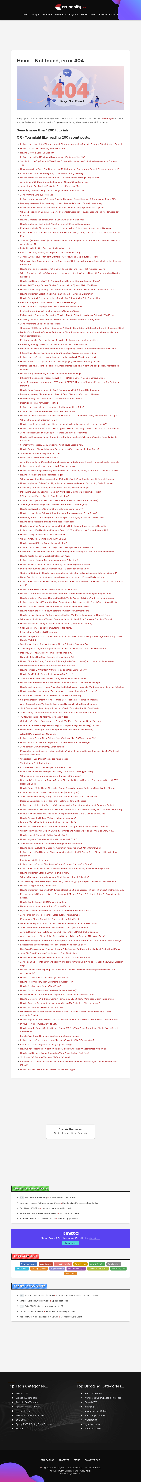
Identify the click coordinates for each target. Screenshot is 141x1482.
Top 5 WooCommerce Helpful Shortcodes (40, 453)
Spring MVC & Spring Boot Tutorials (34, 1424)
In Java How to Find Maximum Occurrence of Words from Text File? (52, 157)
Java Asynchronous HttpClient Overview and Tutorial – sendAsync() (53, 504)
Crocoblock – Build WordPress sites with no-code (44, 759)
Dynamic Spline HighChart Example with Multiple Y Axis (47, 657)
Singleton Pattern (28, 1264)
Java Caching (45, 1264)
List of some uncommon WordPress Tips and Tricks (45, 906)
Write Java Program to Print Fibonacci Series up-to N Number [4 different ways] (58, 923)
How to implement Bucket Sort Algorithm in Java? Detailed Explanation (55, 224)
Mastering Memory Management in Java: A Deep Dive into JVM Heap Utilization (59, 394)
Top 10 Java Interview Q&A (32, 1311)
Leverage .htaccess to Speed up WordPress (40, 1203)
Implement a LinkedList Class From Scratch (39, 1317)
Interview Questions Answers (31, 1415)
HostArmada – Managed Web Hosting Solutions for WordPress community (56, 729)
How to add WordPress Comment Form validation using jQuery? (51, 509)
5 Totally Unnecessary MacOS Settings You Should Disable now (51, 445)
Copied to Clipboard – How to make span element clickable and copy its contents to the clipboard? (68, 573)
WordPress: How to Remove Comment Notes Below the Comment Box (54, 644)
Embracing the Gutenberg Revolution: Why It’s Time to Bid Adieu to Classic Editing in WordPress (67, 315)
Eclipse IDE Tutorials (26, 1397)
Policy (88, 1471)
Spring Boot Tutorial (61, 1301)
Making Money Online (96, 1411)
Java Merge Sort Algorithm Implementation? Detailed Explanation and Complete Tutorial (63, 648)
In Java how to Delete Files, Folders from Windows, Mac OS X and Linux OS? (58, 738)
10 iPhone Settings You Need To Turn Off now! (77, 1295)
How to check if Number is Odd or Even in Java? (43, 835)
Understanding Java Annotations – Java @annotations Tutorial (51, 398)
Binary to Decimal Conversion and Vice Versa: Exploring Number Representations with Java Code (68, 348)
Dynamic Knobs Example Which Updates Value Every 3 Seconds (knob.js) (56, 910)
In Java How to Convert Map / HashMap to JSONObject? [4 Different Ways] (57, 1040)
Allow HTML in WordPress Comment (38, 734)
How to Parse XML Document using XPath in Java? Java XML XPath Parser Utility (60, 298)
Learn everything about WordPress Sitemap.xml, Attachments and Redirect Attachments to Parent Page (70, 940)
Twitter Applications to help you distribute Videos (44, 717)
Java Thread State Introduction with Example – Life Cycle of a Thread (54, 927)
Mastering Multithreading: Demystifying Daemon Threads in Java (52, 190)
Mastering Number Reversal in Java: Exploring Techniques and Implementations (59, 340)
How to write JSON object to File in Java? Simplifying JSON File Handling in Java (60, 361)
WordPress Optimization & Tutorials (103, 1397)
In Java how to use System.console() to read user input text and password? (56, 547)
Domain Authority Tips (98, 1268)
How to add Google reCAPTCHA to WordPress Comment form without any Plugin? (60, 281)
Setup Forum (70, 1273)
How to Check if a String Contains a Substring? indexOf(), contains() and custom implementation (67, 661)
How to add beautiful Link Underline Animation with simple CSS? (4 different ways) (60, 848)
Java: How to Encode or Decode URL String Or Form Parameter (51, 843)
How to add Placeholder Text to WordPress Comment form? (49, 589)
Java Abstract (80, 1264)
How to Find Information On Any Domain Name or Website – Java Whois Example (60, 682)
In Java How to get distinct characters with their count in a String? (52, 407)
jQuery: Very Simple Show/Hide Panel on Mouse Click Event (49, 919)
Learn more (70, 1243)
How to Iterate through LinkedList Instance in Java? (45, 556)
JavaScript (21, 1419)
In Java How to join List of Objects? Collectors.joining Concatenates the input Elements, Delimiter (68, 805)
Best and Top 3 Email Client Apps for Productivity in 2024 (48, 822)
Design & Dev (23, 1411)
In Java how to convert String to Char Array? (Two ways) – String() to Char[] (56, 771)
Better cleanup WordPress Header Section (39, 1213)
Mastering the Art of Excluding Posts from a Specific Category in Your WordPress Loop (62, 517)
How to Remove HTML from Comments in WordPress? (46, 981)
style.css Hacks (92, 1424)
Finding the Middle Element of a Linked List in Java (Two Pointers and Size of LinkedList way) (65, 228)
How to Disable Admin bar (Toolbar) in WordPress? (44, 977)
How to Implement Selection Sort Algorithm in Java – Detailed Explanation (56, 294)
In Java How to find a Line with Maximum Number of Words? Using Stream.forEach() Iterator (64, 868)
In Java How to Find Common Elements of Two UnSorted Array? (51, 695)
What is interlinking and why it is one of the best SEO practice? (51, 776)
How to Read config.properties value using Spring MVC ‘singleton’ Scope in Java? (60, 1003)
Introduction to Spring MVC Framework (39, 632)
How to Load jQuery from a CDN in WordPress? (43, 534)
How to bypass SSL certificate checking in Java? (43, 543)
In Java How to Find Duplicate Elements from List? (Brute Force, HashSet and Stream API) (64, 530)
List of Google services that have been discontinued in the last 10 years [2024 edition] (62, 577)
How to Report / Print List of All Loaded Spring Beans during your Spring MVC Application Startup (67, 788)
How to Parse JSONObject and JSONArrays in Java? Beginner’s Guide (55, 564)
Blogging (89, 1406)
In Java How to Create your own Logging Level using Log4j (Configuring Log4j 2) (59, 357)
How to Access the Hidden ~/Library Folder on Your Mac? (48, 818)
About (52, 1471)
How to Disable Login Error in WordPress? (40, 986)
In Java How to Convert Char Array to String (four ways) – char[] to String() (56, 864)
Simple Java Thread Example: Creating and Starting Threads (49, 1036)
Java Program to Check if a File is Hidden (40, 323)
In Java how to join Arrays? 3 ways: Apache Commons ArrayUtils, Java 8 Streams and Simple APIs (68, 199)
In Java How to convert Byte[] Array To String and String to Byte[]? (52, 173)
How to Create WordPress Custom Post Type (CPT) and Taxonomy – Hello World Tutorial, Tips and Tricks (71, 428)
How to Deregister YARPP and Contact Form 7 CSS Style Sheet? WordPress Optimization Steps (67, 999)
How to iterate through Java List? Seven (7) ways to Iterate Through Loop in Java (59, 177)
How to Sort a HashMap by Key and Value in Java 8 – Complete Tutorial (55, 957)
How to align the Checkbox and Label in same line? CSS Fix (49, 839)
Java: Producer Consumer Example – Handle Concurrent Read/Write (53, 432)
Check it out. (94, 1238)
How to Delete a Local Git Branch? (37, 152)
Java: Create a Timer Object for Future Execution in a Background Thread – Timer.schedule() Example (69, 462)
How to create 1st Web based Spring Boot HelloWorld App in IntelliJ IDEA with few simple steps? (67, 598)
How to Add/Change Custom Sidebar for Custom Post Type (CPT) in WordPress (58, 285)
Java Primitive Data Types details (36, 194)
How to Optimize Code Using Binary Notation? (43, 148)
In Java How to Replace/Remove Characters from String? (48, 411)
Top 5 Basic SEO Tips (29, 1208)
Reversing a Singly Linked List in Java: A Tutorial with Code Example (53, 344)
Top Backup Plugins (76, 1268)
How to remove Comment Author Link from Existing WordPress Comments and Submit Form (65, 615)
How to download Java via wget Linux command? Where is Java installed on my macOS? (63, 424)
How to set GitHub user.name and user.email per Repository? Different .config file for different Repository (71, 809)
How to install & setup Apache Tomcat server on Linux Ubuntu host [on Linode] (58, 691)
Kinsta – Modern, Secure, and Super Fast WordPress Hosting (50, 252)
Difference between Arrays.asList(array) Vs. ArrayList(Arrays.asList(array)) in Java (59, 725)
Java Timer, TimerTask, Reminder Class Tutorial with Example (50, 915)
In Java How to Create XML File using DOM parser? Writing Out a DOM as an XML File (62, 813)
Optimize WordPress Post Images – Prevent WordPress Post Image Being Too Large (61, 721)
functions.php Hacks (95, 1415)
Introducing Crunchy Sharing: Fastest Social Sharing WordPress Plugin (54, 487)
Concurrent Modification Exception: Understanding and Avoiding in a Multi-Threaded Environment (67, 551)
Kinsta (97, 1467)
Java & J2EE (22, 1393)
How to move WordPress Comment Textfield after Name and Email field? (55, 606)
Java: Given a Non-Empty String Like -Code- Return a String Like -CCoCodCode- (59, 796)
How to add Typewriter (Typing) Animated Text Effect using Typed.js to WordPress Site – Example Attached (72, 687)
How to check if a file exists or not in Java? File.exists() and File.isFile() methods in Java (62, 269)
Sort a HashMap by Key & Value (60, 1311)
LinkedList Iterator (63, 1264)
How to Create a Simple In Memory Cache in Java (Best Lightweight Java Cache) (59, 449)
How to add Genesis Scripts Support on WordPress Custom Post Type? (54, 1053)
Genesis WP (91, 1402)
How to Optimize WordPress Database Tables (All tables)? (48, 990)
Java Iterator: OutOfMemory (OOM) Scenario (42, 746)
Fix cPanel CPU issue (69, 1213)
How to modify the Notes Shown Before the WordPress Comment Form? (55, 610)
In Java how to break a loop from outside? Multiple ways (47, 466)
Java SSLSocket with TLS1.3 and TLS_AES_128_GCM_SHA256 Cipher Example (59, 932)
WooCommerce (93, 1428)
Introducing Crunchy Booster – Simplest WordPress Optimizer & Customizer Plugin (60, 492)
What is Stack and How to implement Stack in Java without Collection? (54, 877)
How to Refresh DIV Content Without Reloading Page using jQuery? (53, 670)
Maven (19, 1428)
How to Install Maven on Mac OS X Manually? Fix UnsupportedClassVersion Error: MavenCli (65, 826)
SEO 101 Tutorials (93, 1393)
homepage (107, 118)
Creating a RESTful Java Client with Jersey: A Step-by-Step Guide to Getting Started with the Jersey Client (72, 328)
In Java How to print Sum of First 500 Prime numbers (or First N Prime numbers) (59, 500)
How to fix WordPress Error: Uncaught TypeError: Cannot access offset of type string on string (65, 593)
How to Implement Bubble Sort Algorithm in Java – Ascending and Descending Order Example (66, 483)
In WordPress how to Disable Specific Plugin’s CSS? (45, 767)
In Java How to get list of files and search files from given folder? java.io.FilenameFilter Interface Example (71, 144)
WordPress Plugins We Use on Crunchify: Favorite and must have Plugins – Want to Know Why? (67, 830)
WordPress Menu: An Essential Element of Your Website (47, 665)
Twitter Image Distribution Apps (35, 763)
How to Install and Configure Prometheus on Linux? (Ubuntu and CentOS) (56, 623)
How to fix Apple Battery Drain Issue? (39, 885)
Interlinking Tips (118, 1268)
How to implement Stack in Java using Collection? (44, 872)
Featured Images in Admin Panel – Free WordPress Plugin (48, 302)
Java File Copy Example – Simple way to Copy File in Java (48, 953)
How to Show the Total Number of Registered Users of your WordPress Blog (57, 994)
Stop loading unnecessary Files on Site (80, 1203)
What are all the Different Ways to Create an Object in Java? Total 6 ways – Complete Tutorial (66, 619)
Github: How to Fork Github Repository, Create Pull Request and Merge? (55, 742)
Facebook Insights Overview (34, 860)
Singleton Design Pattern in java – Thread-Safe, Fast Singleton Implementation (59, 699)
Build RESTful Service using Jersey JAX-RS (44, 1306)
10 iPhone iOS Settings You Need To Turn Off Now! (45, 1057)
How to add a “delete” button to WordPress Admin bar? (47, 521)
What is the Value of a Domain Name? (39, 420)
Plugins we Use (57, 1268)
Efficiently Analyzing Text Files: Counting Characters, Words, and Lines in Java (58, 353)
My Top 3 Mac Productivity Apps (39, 1295)
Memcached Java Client (71, 1317)
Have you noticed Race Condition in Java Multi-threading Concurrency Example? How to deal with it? (69, 169)
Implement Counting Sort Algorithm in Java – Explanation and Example (55, 568)
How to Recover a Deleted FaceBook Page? (41, 474)
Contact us (76, 1473)
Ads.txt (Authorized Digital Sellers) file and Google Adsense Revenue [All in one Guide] (62, 936)
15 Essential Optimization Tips (62, 1197)
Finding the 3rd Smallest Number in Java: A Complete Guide (49, 311)
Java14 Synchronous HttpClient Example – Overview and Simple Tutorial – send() (60, 256)
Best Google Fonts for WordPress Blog (39, 403)
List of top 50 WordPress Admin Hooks (39, 457)
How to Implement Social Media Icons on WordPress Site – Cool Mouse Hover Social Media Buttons (69, 1019)
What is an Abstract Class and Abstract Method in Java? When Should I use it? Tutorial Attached (67, 479)
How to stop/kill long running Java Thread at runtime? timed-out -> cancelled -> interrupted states (67, 289)
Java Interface (114, 1264)
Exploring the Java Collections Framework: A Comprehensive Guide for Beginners (60, 319)
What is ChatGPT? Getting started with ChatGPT (44, 538)
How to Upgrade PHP (68, 1218)
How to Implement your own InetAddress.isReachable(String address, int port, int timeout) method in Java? (72, 890)
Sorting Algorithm (39, 1268)
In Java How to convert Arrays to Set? (38, 1023)
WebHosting (91, 1419)
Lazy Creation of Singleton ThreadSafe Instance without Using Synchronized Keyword (62, 207)
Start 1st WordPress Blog (36, 1197)
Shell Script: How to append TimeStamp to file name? (46, 628)
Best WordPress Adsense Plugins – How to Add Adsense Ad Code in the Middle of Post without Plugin (70, 949)
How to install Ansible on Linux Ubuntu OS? (41, 1007)
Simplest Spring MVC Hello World (35, 1301)
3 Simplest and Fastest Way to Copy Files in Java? (44, 496)
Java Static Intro (97, 1264)
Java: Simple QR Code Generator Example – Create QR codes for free (54, 182)
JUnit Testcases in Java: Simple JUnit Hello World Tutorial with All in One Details (59, 708)
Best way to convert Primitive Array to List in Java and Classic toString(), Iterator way (61, 203)
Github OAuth (22, 1268)
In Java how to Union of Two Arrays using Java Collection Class (51, 560)
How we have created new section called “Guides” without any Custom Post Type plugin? (64, 1048)
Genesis (78, 1467)
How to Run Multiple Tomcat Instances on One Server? (47, 674)
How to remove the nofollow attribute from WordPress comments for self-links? (58, 513)
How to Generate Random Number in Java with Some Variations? (52, 219)
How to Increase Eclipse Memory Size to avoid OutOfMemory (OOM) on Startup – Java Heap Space (69, 470)
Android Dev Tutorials (27, 1402)
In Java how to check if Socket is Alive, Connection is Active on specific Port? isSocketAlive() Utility (68, 602)
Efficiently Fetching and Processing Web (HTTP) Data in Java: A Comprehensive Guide (62, 378)
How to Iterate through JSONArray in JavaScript (43, 902)
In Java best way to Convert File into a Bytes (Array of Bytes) (49, 792)
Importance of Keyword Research (56, 1208)
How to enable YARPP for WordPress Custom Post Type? (48, 1069)
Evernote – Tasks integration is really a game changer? (47, 1044)
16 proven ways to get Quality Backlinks (38, 1218)
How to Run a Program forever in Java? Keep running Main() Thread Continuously (59, 390)
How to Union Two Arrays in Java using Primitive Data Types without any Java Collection (63, 526)
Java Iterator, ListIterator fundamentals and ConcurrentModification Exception (58, 712)
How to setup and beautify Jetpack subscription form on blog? (50, 373)
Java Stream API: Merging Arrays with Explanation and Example (51, 306)
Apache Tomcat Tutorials (28, 1406)
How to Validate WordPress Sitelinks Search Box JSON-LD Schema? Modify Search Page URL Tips (68, 415)
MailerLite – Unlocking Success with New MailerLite (45, 248)
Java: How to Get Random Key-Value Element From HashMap (50, 186)
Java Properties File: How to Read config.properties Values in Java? (53, 678)
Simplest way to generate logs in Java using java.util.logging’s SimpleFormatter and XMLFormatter (68, 881)
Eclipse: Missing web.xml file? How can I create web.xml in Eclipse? (53, 944)
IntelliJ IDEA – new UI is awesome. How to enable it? (46, 652)
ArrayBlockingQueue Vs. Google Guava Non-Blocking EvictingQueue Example (58, 704)
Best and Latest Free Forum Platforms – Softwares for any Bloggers (53, 801)
